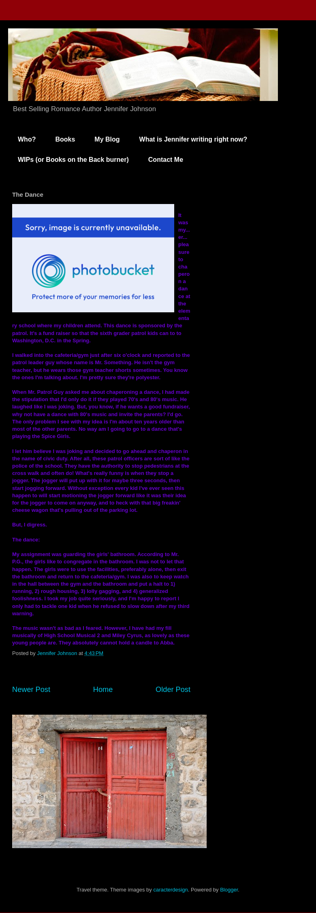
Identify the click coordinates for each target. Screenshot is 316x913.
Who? (27, 139)
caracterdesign (170, 890)
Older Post (173, 689)
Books (65, 139)
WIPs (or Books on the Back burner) (73, 159)
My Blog (107, 139)
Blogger (229, 890)
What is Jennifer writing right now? (193, 139)
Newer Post (31, 689)
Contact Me (165, 159)
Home (103, 689)
